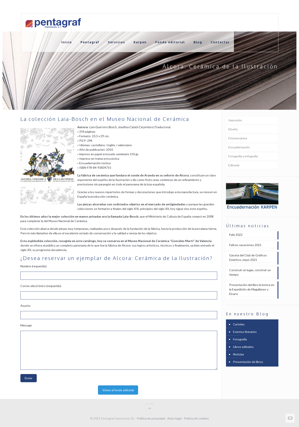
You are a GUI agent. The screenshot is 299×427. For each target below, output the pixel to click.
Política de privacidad (151, 418)
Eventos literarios (245, 332)
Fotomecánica (237, 138)
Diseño (233, 129)
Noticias (238, 354)
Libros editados (243, 347)
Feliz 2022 (236, 234)
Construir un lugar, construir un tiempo (250, 272)
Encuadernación (239, 147)
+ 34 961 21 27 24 (65, 6)
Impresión (235, 120)
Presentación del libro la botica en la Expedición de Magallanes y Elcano (251, 289)
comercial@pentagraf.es (100, 6)
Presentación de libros (248, 362)
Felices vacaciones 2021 (245, 245)
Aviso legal (174, 418)
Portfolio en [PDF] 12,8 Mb (260, 6)
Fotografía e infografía (243, 156)
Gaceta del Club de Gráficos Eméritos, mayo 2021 (248, 257)
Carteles (239, 324)
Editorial (233, 165)
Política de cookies (196, 418)
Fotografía (240, 339)
